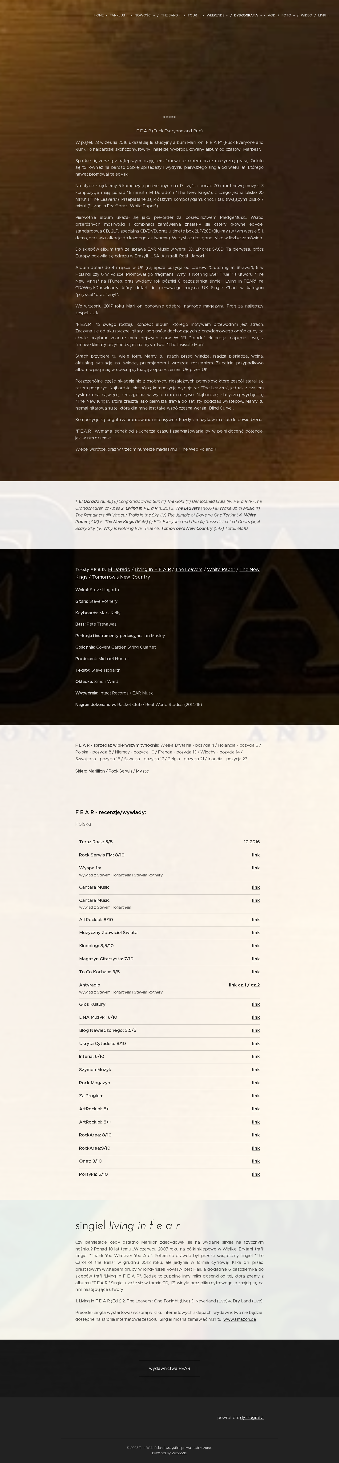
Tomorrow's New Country (121, 577)
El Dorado (119, 569)
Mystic (142, 771)
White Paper (221, 569)
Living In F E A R (153, 569)
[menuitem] (100, 15)
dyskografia (252, 1417)
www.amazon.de (239, 1319)
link (256, 855)
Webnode (179, 1453)
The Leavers (188, 569)
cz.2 (255, 985)
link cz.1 (237, 985)
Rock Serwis (120, 771)
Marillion (97, 771)
